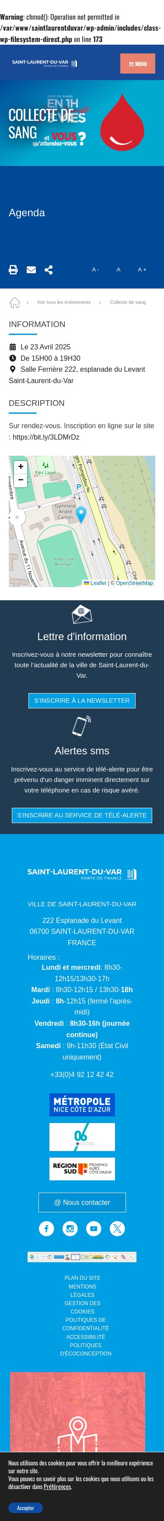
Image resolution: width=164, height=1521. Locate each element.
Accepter (25, 1507)
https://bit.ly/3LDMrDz (46, 437)
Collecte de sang (128, 302)
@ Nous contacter (82, 1203)
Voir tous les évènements (64, 302)
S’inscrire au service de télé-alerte (82, 815)
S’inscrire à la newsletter (81, 700)
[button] (81, 515)
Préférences (57, 1486)
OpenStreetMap (134, 583)
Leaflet (95, 583)
